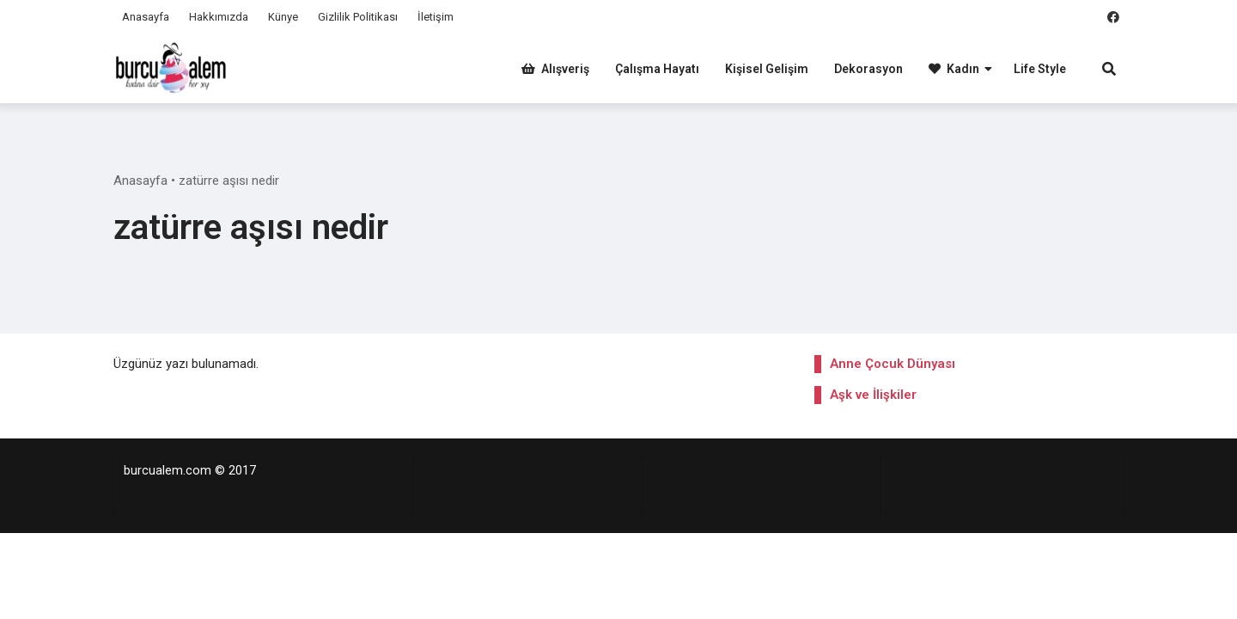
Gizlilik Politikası (358, 16)
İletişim (435, 16)
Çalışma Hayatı (657, 69)
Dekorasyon (868, 69)
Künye (283, 16)
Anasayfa (145, 16)
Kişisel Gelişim (766, 69)
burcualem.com (167, 470)
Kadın (954, 69)
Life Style (1040, 69)
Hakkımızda (218, 16)
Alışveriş (555, 69)
